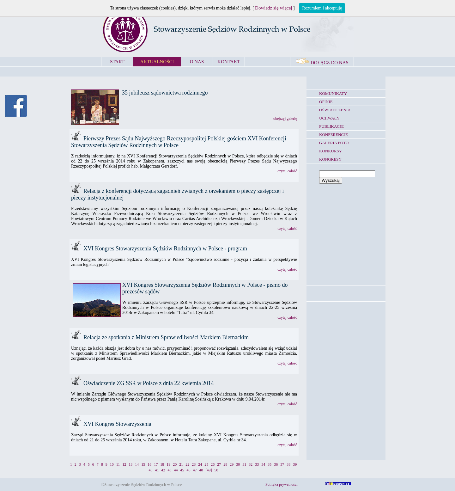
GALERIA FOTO (334, 142)
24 (200, 464)
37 (282, 464)
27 (219, 464)
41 (157, 470)
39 (295, 464)
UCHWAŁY (329, 118)
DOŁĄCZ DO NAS (322, 62)
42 (163, 470)
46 (189, 470)
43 (170, 470)
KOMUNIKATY (333, 93)
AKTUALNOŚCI (157, 61)
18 (162, 464)
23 (194, 464)
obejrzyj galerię (285, 118)
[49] (209, 470)
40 (151, 470)
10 (112, 464)
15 (143, 464)
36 (276, 464)
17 (156, 464)
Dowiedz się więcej (273, 7)
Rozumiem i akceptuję (322, 8)
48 (201, 470)
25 (206, 464)
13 (130, 464)
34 (263, 464)
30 (238, 464)
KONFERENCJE (333, 134)
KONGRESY (330, 159)
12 (124, 464)
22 (187, 464)
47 (195, 470)
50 (216, 470)
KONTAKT (228, 61)
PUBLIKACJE (331, 126)
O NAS (197, 61)
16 (149, 464)
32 (250, 464)
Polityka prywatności (281, 484)
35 (269, 464)
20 (175, 464)
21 (181, 464)
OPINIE (326, 101)
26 (213, 464)
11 (118, 464)
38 (288, 464)
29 (232, 464)
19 (168, 464)
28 (225, 464)
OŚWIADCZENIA (335, 109)
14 (137, 464)
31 (244, 464)
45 (182, 470)
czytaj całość (287, 171)
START (117, 61)
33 (257, 464)
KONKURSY (330, 151)
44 (176, 470)
